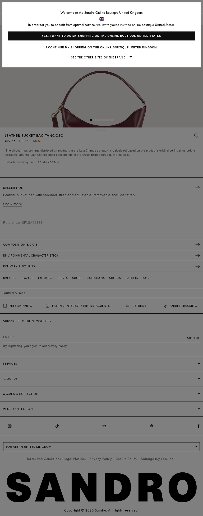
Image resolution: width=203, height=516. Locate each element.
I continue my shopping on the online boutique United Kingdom (101, 47)
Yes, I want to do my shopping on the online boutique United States (101, 35)
